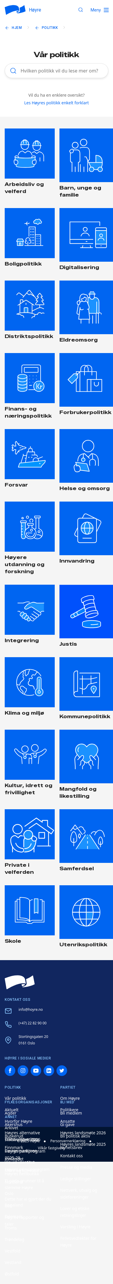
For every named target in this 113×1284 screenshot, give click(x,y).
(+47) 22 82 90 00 (32, 1023)
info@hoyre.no (31, 1009)
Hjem (17, 28)
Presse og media (76, 1167)
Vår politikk (15, 1098)
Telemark (13, 1216)
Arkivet (11, 1127)
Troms (11, 1228)
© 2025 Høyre (28, 1140)
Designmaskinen (21, 1150)
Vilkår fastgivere (51, 1148)
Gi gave (67, 1124)
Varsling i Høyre (75, 1226)
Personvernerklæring (67, 1140)
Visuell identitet (20, 1162)
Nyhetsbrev (71, 1147)
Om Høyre (70, 1098)
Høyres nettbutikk (22, 1173)
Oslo (9, 1193)
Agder (10, 1113)
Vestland (13, 1262)
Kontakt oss (71, 1155)
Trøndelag (14, 1239)
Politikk (50, 28)
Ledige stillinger (75, 1178)
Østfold (12, 1274)
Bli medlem (71, 1113)
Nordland (14, 1182)
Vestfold (12, 1251)
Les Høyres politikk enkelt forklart (56, 103)
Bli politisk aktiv (75, 1136)
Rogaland (14, 1205)
